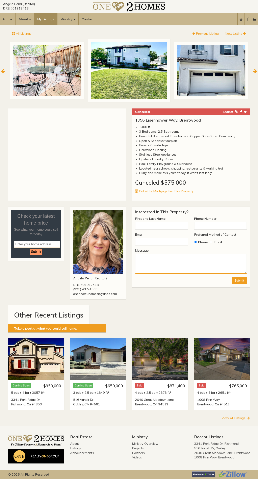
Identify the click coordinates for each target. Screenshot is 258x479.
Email (139, 234)
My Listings (45, 19)
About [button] (25, 19)
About (74, 444)
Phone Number (205, 219)
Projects (138, 448)
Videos (137, 457)
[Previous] (3, 71)
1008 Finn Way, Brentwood (214, 457)
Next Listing (235, 33)
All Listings (21, 33)
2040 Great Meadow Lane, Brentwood (222, 453)
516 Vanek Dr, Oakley (210, 448)
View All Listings (236, 418)
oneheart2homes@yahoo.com (95, 294)
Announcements (82, 453)
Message (142, 250)
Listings (75, 448)
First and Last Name (150, 219)
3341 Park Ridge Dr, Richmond (216, 444)
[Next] (255, 71)
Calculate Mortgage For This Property (164, 191)
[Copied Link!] (236, 111)
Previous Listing (205, 33)
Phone (201, 242)
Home (7, 19)
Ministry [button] (67, 19)
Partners (138, 453)
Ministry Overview (145, 444)
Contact (88, 19)
